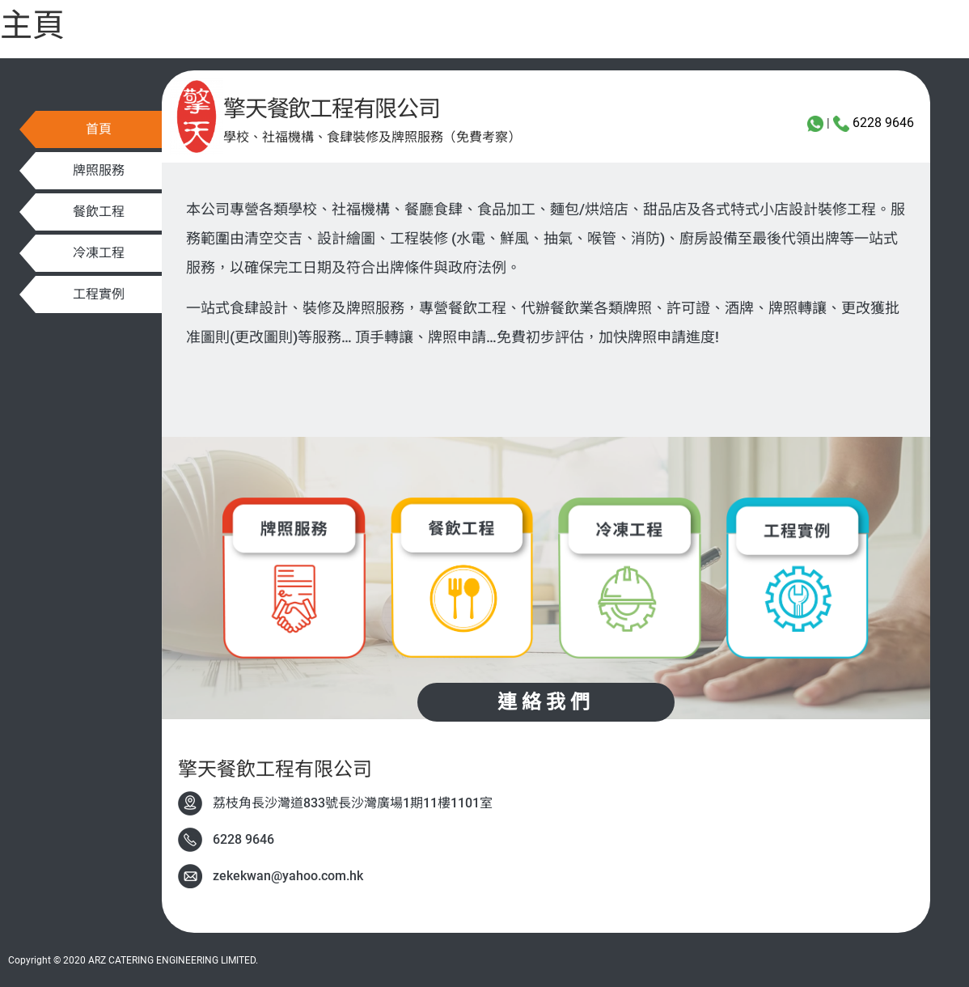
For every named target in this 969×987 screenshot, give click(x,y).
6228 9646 (883, 122)
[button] (99, 129)
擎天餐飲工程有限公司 (331, 108)
